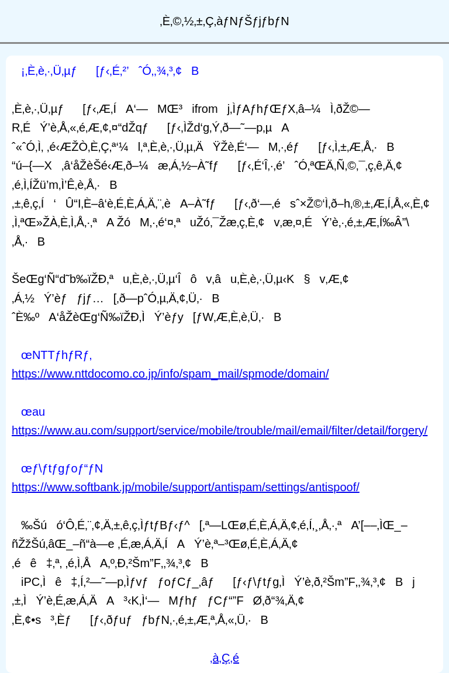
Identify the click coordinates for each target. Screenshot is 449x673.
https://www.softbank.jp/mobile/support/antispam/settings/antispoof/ (186, 487)
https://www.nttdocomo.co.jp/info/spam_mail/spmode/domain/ (170, 373)
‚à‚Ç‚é (224, 657)
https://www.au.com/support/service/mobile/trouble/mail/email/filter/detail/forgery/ (219, 430)
